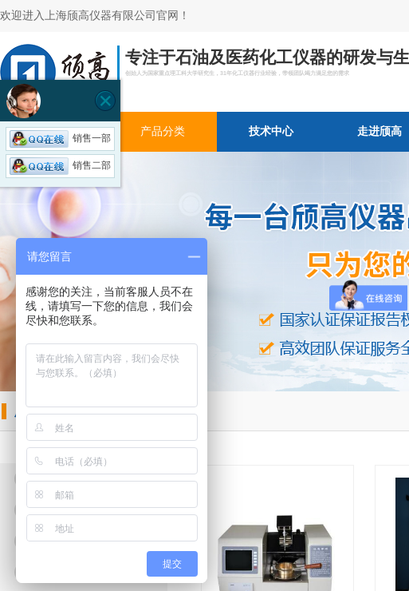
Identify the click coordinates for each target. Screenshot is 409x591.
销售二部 (60, 165)
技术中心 (271, 131)
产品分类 (162, 131)
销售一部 (60, 138)
